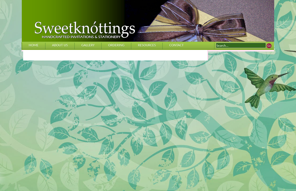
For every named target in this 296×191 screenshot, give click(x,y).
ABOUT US (60, 45)
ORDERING (116, 45)
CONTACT (176, 45)
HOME (34, 45)
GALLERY (88, 45)
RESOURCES (147, 45)
